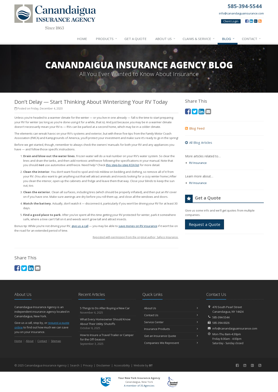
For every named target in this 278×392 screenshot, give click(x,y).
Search (74, 365)
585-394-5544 (220, 317)
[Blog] (260, 21)
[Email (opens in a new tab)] (37, 268)
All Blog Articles (198, 142)
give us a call (80, 226)
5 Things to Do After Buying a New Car (107, 310)
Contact (251, 38)
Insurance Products (171, 329)
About (29, 341)
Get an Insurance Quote (171, 336)
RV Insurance (198, 163)
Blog (228, 38)
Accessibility (122, 365)
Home (82, 38)
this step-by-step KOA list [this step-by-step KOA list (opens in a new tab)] (122, 165)
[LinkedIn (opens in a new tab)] (251, 21)
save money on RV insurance (138, 226)
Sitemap (56, 341)
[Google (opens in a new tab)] (255, 21)
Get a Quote (135, 38)
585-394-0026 (220, 323)
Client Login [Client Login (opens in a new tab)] (230, 21)
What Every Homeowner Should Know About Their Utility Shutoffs (107, 323)
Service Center (171, 322)
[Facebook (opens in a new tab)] (246, 21)
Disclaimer (103, 365)
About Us (165, 38)
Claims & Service (199, 38)
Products (106, 38)
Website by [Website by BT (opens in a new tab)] (143, 365)
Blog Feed (195, 128)
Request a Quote (204, 224)
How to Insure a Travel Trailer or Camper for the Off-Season (107, 339)
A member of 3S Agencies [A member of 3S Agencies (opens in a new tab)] (139, 385)
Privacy (88, 365)
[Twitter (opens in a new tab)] (24, 268)
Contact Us (171, 315)
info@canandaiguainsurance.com (241, 13)
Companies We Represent (171, 343)
